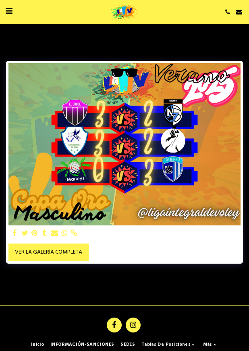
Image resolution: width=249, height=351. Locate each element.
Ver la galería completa (48, 252)
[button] (9, 11)
